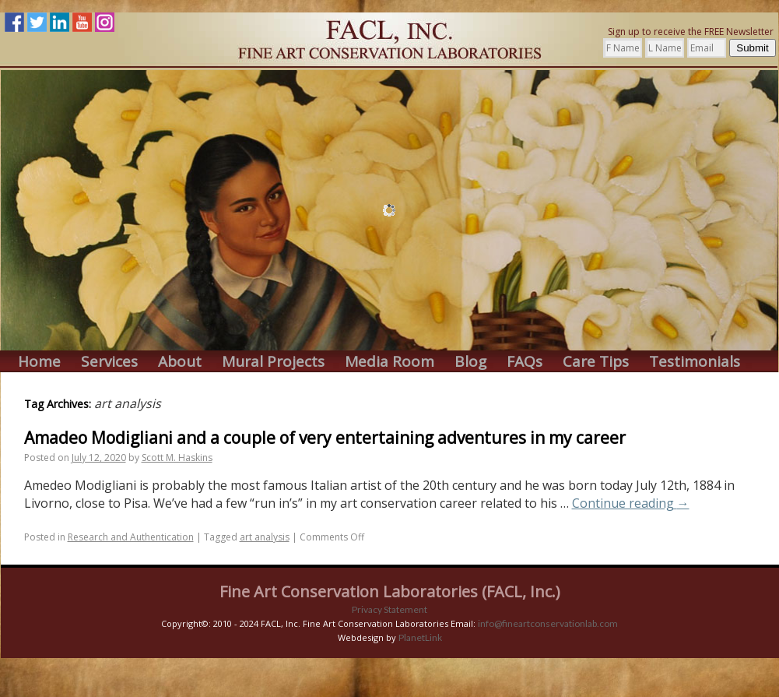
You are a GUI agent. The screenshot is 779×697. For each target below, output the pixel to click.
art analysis (264, 537)
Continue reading (631, 503)
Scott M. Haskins (177, 457)
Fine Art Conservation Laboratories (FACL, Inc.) (389, 591)
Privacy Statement (389, 609)
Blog (470, 361)
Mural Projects (273, 361)
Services (109, 361)
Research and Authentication (131, 537)
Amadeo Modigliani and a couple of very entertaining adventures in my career (325, 438)
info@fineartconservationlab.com (548, 623)
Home (39, 361)
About (180, 361)
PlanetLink (420, 637)
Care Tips (596, 361)
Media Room (389, 361)
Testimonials (694, 361)
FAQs (524, 361)
